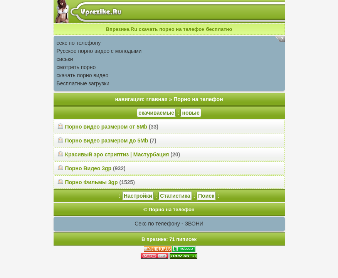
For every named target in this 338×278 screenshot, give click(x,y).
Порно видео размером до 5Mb (106, 140)
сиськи (65, 59)
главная (156, 99)
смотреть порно (76, 67)
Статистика (175, 196)
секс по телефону (79, 43)
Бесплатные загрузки (83, 83)
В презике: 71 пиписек (169, 239)
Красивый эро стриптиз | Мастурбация (117, 154)
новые (190, 113)
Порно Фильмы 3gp (91, 182)
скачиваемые (156, 113)
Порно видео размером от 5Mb (106, 127)
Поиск (206, 196)
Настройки (138, 196)
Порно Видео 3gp (88, 168)
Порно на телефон (198, 99)
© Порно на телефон (168, 209)
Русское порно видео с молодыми (99, 51)
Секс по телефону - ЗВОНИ (169, 223)
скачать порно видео (83, 75)
